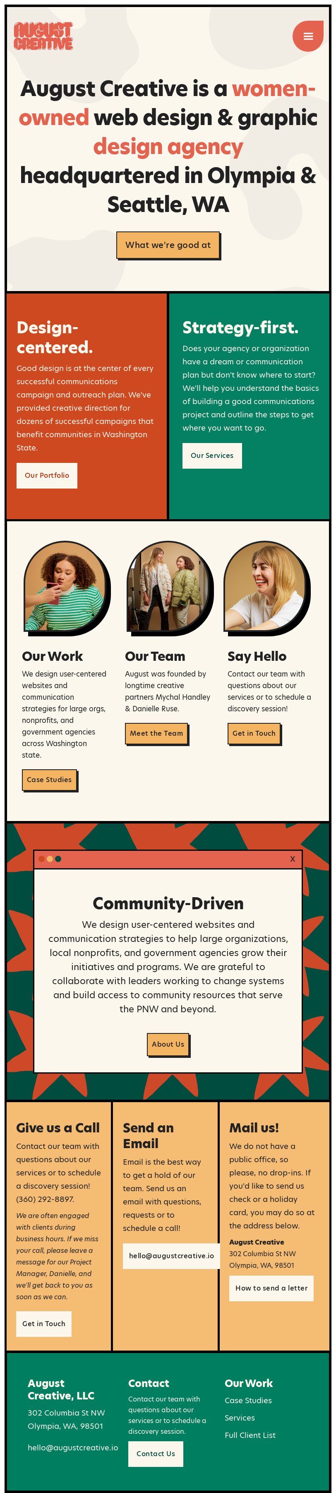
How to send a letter (271, 1288)
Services (240, 1418)
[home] (43, 31)
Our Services (212, 455)
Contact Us (156, 1454)
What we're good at (168, 245)
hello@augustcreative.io (171, 1256)
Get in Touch (254, 733)
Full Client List (250, 1435)
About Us (168, 1044)
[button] (308, 36)
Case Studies (49, 780)
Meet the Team (156, 733)
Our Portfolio (47, 475)
